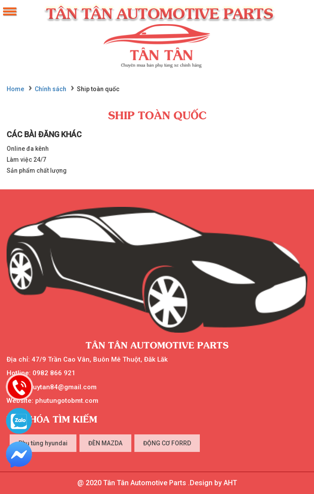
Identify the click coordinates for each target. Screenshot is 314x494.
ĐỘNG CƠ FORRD (167, 443)
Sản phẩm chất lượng (37, 170)
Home (15, 88)
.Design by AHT (211, 483)
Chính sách (50, 88)
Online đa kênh (28, 148)
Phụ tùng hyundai (43, 443)
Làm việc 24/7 (26, 159)
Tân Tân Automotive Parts (157, 344)
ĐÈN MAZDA (105, 443)
